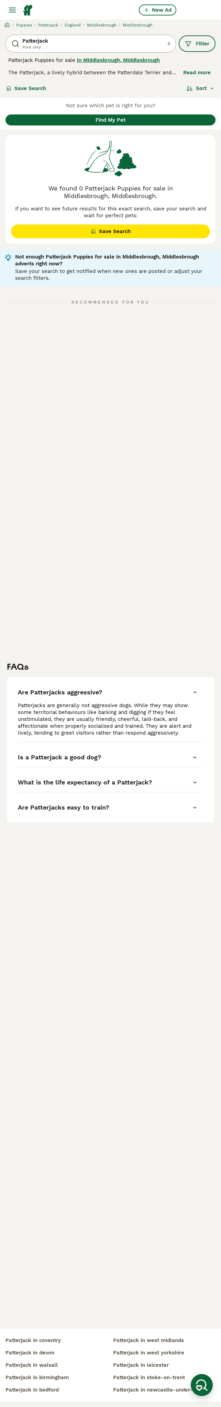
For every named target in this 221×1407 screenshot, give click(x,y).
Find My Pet (110, 120)
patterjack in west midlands (148, 1340)
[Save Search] (202, 1385)
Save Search (26, 88)
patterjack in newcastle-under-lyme (159, 1390)
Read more (197, 72)
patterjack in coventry (33, 1340)
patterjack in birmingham (37, 1377)
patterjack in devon (29, 1353)
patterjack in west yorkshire (148, 1353)
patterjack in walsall (31, 1365)
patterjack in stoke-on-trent (149, 1377)
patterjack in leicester (141, 1365)
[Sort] (200, 88)
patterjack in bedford (32, 1390)
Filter (197, 43)
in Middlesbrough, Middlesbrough (118, 60)
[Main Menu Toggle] (12, 10)
